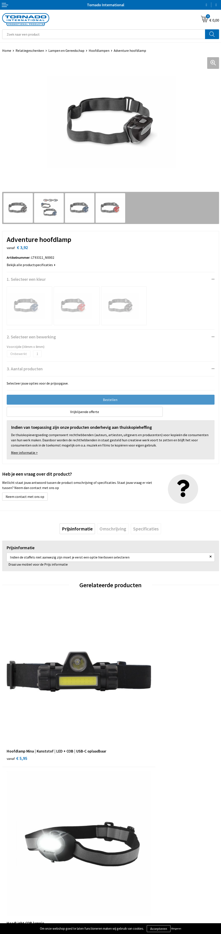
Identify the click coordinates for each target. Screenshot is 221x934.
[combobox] (103, 34)
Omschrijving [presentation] (112, 529)
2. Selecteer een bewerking (31, 336)
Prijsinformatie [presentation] (77, 529)
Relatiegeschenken (30, 50)
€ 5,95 (17, 719)
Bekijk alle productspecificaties (31, 265)
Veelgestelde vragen (128, 802)
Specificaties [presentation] (146, 529)
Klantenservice (13, 869)
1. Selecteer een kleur (26, 279)
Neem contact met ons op (25, 496)
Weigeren (176, 928)
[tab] (77, 528)
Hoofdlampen (99, 50)
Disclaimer (120, 876)
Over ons (119, 796)
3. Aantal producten (25, 368)
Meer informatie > (24, 452)
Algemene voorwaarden (130, 862)
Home (6, 50)
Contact (8, 862)
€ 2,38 (125, 713)
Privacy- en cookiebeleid (130, 869)
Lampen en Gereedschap (66, 50)
